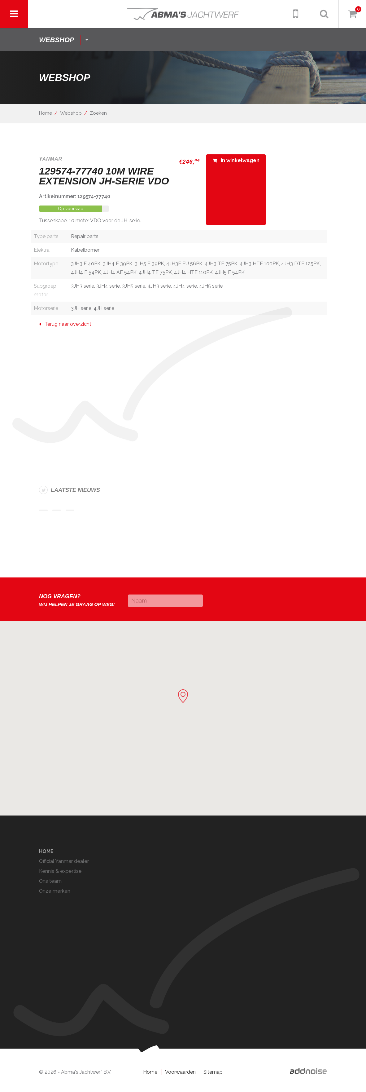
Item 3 (70, 510)
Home (45, 113)
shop (56, 40)
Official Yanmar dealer (64, 861)
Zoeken (98, 113)
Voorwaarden (180, 1072)
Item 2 (56, 510)
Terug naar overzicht (65, 324)
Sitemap (213, 1072)
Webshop (71, 113)
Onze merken (54, 891)
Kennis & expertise (60, 871)
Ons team (50, 881)
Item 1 (43, 510)
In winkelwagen (235, 160)
